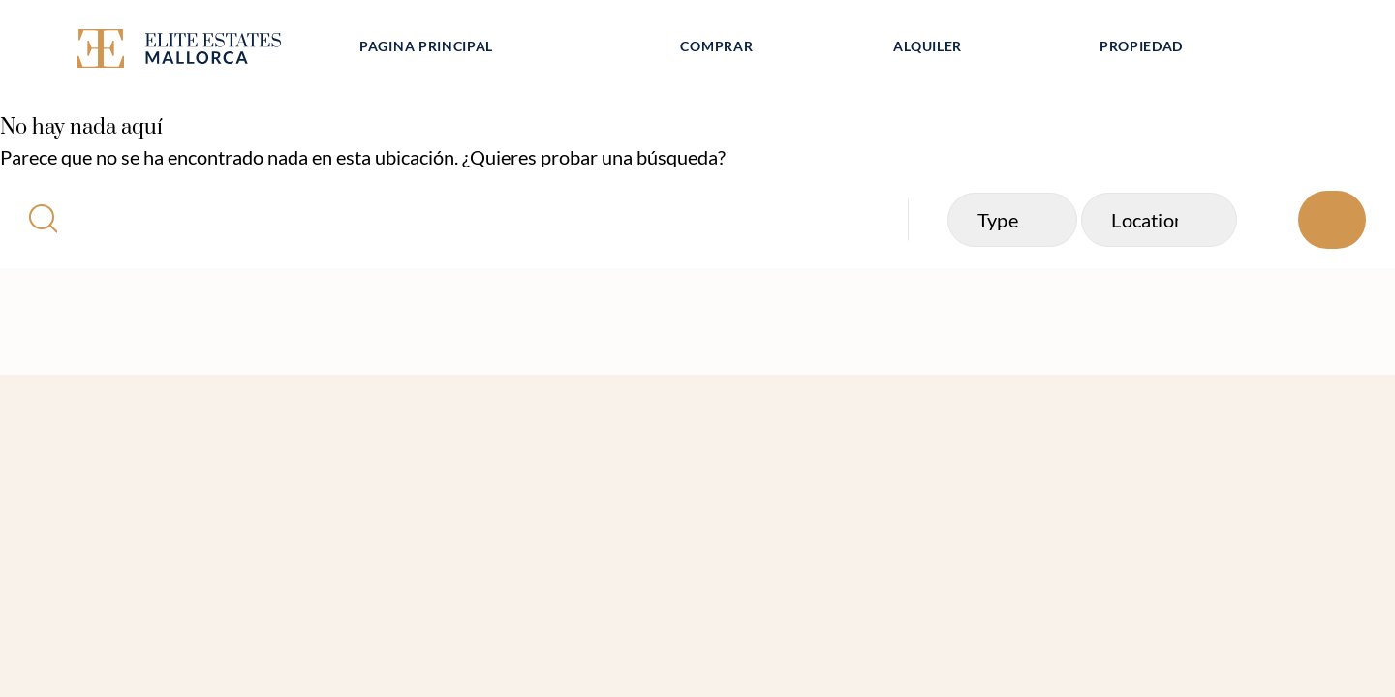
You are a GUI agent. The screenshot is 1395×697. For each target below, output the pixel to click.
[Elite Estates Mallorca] (202, 52)
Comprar (716, 46)
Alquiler (927, 46)
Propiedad (1141, 46)
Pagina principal (426, 46)
